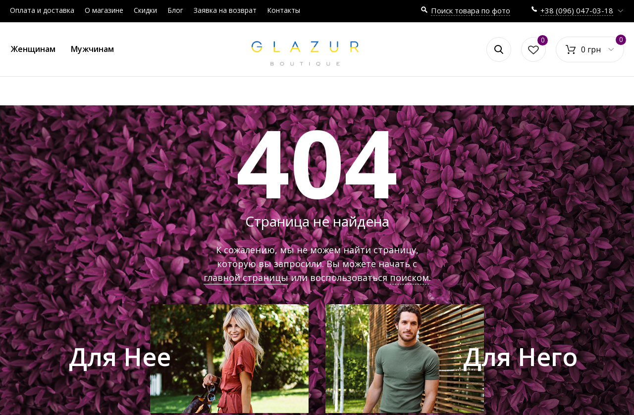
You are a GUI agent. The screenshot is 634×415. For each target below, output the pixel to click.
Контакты (283, 10)
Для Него (520, 356)
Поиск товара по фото (470, 10)
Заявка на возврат (225, 10)
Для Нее (120, 356)
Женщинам (33, 49)
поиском (409, 277)
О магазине (104, 10)
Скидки (145, 10)
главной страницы (246, 277)
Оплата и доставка (42, 10)
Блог (175, 10)
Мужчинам (92, 49)
